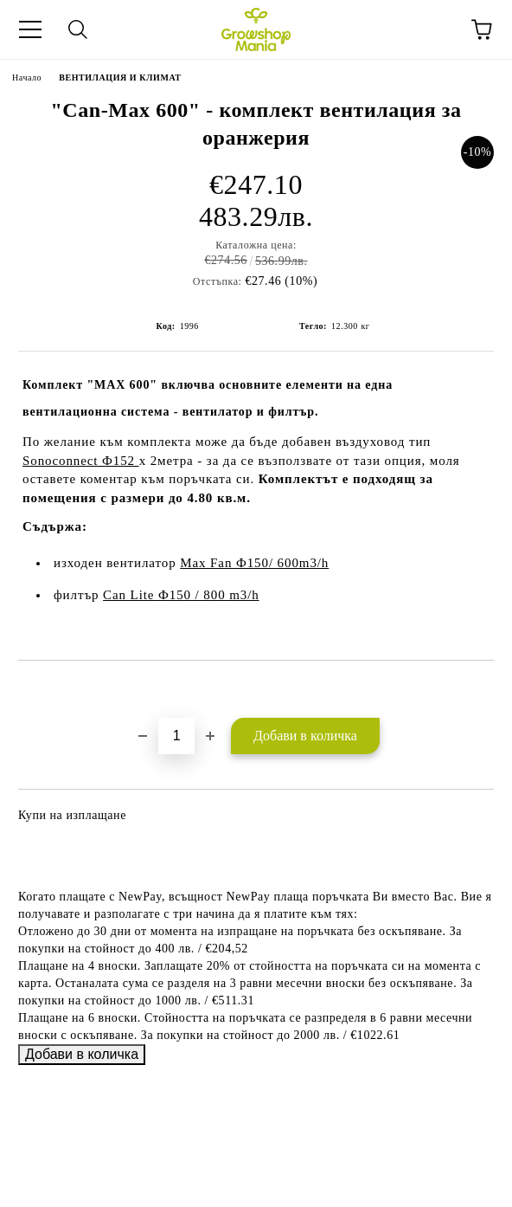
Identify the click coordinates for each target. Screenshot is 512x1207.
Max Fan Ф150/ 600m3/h (254, 563)
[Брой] (176, 736)
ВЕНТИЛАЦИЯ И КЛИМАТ (120, 77)
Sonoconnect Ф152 (80, 461)
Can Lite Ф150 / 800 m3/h (181, 595)
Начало (27, 77)
